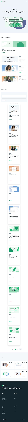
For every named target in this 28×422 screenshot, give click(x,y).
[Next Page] (20, 349)
